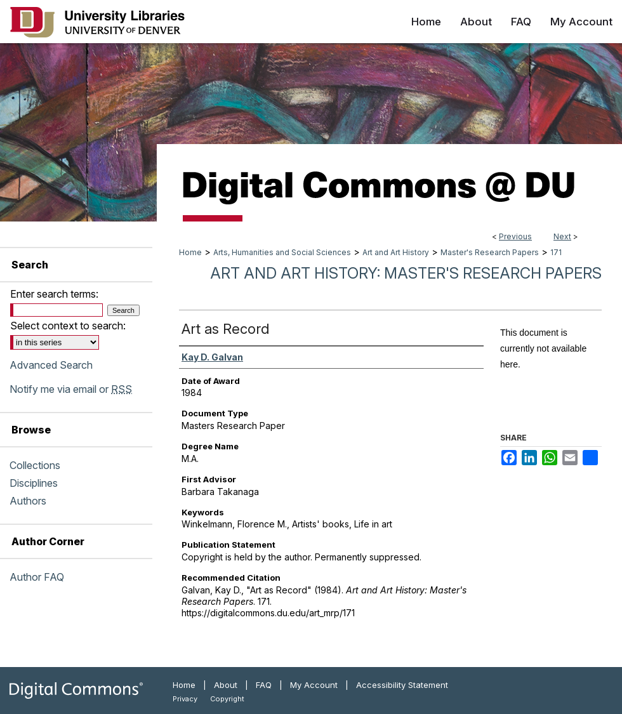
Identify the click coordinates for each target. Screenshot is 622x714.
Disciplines (34, 483)
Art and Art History (395, 252)
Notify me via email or (71, 389)
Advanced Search (51, 365)
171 (556, 252)
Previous (515, 236)
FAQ (264, 685)
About (225, 685)
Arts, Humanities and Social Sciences (282, 252)
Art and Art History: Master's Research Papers (406, 273)
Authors (28, 500)
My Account (314, 685)
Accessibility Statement (402, 685)
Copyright (227, 698)
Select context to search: (68, 325)
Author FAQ (37, 577)
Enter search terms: (54, 294)
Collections (35, 465)
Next (562, 236)
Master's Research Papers (489, 252)
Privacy (185, 698)
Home (190, 252)
